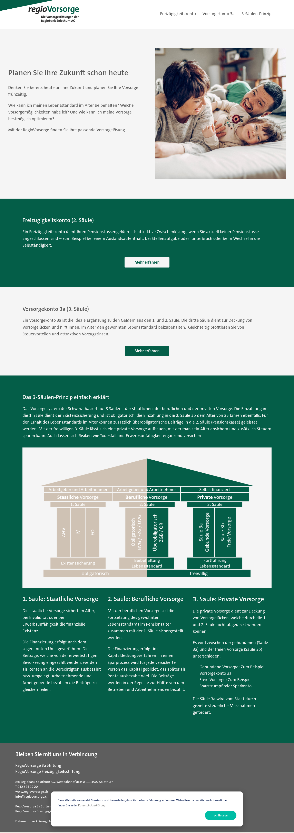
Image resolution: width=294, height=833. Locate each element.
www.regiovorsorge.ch (31, 792)
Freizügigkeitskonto (178, 14)
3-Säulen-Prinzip (257, 14)
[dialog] (147, 808)
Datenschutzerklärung (91, 805)
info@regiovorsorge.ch (31, 797)
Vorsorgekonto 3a (219, 14)
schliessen (221, 815)
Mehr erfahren (147, 262)
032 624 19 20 (28, 787)
